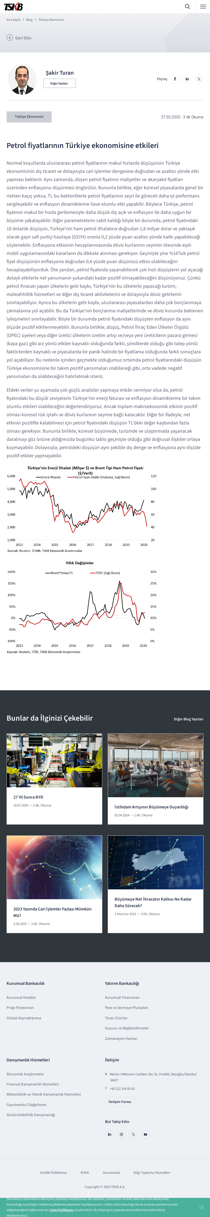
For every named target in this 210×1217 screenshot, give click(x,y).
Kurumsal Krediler (21, 997)
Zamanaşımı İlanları (121, 1038)
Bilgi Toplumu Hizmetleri (152, 1172)
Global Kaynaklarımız (24, 1018)
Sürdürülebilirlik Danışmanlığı (31, 1114)
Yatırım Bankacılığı (122, 983)
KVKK (85, 1172)
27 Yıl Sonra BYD (28, 797)
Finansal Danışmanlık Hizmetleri (33, 1084)
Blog (29, 20)
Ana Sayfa (13, 20)
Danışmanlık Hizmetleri (28, 1060)
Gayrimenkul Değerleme (26, 1104)
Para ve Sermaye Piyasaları (126, 1008)
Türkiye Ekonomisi (51, 20)
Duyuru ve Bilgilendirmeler (127, 1028)
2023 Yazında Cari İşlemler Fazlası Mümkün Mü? (52, 912)
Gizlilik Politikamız (53, 1172)
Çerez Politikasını (62, 1210)
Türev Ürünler (116, 1018)
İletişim (112, 1060)
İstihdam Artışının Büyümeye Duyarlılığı (151, 807)
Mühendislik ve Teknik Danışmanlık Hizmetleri (44, 1094)
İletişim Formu (120, 1101)
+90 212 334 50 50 (122, 1088)
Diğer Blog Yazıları (188, 719)
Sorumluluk (111, 1172)
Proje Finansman (20, 1008)
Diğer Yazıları (59, 83)
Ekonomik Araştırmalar (25, 1074)
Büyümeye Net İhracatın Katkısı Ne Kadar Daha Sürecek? (153, 902)
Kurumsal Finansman (122, 997)
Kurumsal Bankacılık (26, 983)
